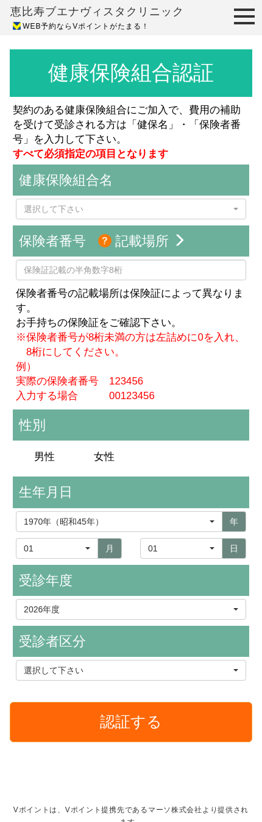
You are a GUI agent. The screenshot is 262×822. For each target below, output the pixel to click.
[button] (131, 209)
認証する (131, 721)
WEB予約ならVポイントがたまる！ (86, 26)
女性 (104, 456)
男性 (44, 456)
